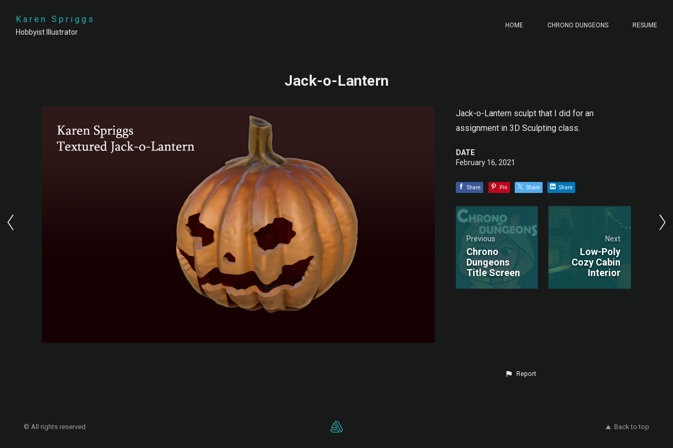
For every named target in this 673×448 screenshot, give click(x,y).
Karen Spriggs (55, 19)
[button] (521, 374)
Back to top (627, 427)
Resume (645, 25)
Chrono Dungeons (577, 25)
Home (514, 25)
